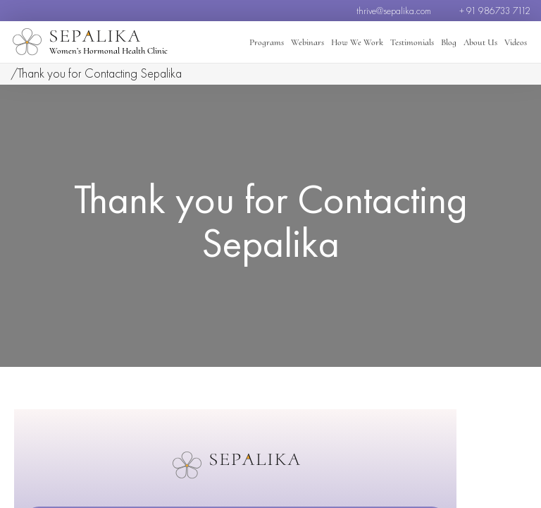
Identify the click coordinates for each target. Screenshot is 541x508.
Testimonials (412, 42)
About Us (480, 42)
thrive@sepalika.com (393, 10)
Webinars (307, 42)
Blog (448, 42)
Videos (515, 42)
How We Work (357, 42)
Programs (266, 42)
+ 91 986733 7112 (494, 10)
